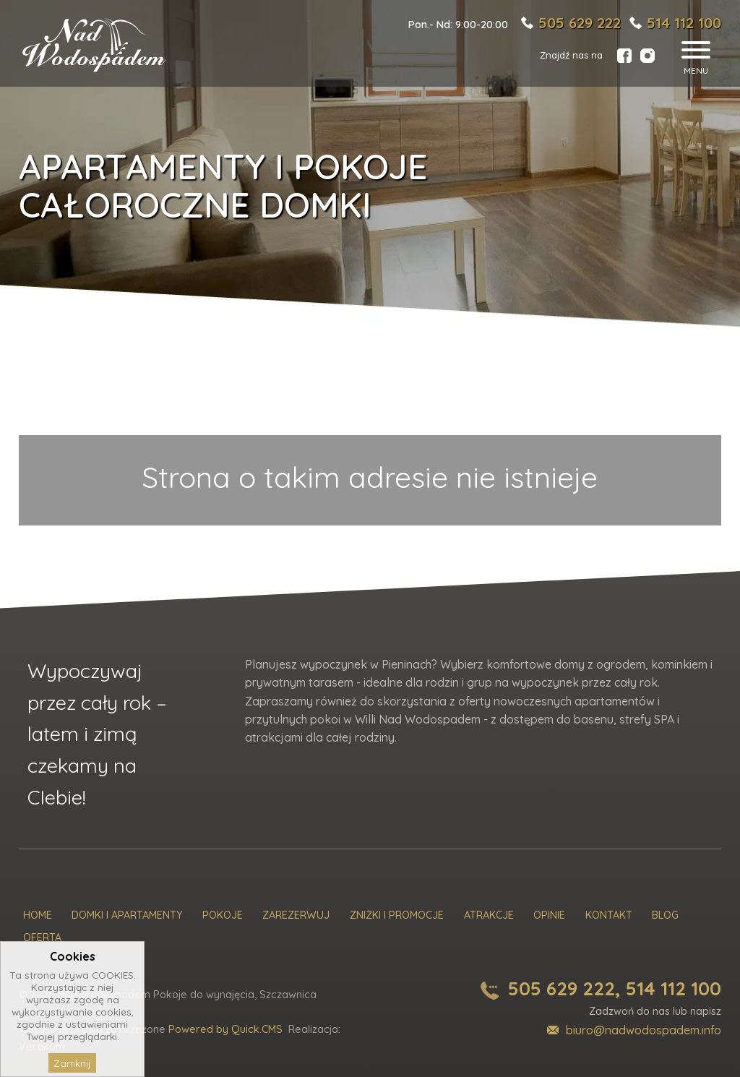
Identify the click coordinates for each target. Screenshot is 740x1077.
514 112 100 (684, 23)
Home (37, 915)
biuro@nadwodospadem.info (643, 1030)
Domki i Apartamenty (127, 915)
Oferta (42, 937)
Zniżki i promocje (397, 915)
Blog (665, 915)
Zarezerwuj (296, 915)
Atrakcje (489, 915)
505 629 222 (579, 23)
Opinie (549, 915)
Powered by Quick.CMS (225, 1029)
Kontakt (608, 915)
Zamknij (72, 1063)
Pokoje (222, 915)
